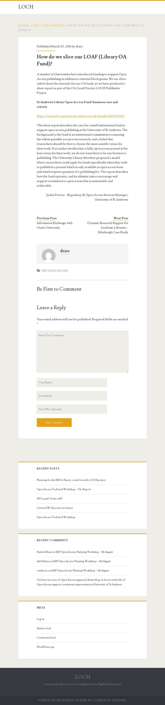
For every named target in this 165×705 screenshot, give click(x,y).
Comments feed (46, 637)
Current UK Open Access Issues (55, 507)
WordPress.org (45, 647)
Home (23, 25)
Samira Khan (44, 552)
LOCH (25, 7)
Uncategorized (49, 25)
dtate (79, 46)
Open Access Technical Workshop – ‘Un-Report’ (64, 489)
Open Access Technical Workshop (56, 517)
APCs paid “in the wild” (50, 498)
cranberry (42, 570)
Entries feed (44, 628)
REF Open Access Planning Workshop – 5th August (84, 552)
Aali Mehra (43, 561)
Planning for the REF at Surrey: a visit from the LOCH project (71, 480)
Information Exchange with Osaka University (54, 225)
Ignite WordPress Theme (62, 700)
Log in (40, 619)
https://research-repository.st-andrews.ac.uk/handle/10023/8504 (81, 116)
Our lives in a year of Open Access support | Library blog (68, 579)
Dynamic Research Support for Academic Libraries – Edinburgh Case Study (107, 227)
